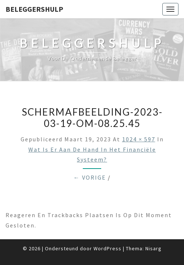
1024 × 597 (138, 139)
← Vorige (90, 177)
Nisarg (153, 248)
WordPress (107, 248)
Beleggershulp (34, 9)
